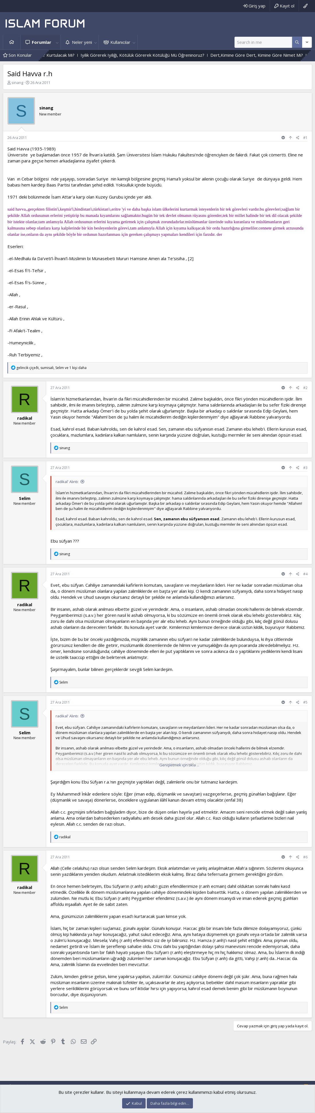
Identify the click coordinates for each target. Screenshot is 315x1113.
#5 (305, 702)
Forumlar (41, 42)
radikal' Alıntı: (67, 481)
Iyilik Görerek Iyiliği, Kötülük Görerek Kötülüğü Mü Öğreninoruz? (162, 55)
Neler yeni (82, 42)
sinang (17, 82)
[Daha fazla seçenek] (297, 42)
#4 (305, 574)
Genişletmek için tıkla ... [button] (179, 764)
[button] (57, 42)
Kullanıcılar (120, 42)
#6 (305, 857)
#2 (305, 387)
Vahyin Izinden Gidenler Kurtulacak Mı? (56, 55)
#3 (305, 467)
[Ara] (263, 42)
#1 (305, 137)
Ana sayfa (11, 42)
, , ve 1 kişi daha (51, 367)
